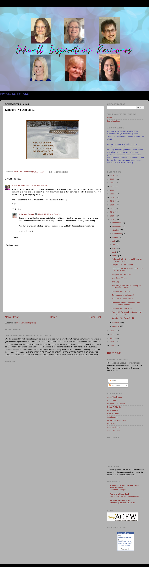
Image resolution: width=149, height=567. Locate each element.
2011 (112, 338)
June (114, 245)
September (117, 234)
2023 (112, 186)
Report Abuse (114, 353)
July (114, 241)
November (117, 226)
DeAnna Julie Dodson (116, 404)
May (114, 248)
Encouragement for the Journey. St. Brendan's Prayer (126, 286)
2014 (112, 219)
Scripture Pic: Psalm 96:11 (123, 318)
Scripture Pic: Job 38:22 (122, 308)
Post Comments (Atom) (26, 323)
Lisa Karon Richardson (116, 420)
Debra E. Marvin (114, 407)
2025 (112, 179)
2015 (112, 216)
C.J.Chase (111, 400)
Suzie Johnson (18, 186)
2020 (112, 197)
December (117, 223)
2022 (112, 190)
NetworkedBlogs (123, 533)
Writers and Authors (124, 543)
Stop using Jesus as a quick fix (122, 503)
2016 (112, 212)
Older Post (95, 317)
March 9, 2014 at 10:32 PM (37, 186)
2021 (112, 194)
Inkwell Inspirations (124, 537)
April (114, 252)
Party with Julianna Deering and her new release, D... (127, 313)
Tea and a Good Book (119, 494)
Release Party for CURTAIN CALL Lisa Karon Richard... (126, 303)
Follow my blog (125, 549)
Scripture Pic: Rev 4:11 (121, 274)
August (115, 237)
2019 (112, 201)
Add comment (12, 245)
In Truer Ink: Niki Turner (120, 500)
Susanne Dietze (113, 427)
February (116, 323)
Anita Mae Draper (26, 214)
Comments (114, 385)
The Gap (115, 282)
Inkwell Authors (113, 121)
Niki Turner (111, 424)
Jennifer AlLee (113, 417)
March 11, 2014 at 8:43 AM (49, 214)
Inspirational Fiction (124, 542)
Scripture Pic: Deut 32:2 (122, 291)
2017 (112, 208)
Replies (18, 209)
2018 (112, 205)
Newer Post (12, 317)
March (115, 256)
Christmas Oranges (117, 490)
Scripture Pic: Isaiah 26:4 (122, 265)
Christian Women (124, 545)
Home (53, 317)
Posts (112, 381)
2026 (112, 175)
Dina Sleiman (112, 410)
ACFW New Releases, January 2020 (124, 496)
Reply (14, 204)
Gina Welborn (113, 414)
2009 (112, 345)
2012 (112, 334)
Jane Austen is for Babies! (123, 295)
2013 (112, 331)
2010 (112, 342)
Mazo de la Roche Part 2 (122, 299)
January (116, 326)
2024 (112, 183)
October (116, 230)
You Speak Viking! (119, 278)
